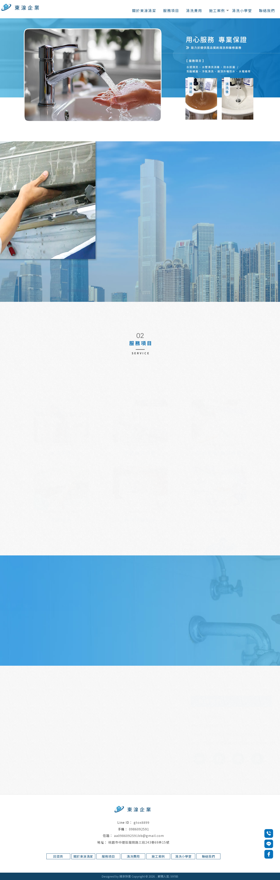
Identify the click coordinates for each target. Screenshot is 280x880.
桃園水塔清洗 (115, 867)
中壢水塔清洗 (133, 867)
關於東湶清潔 (144, 10)
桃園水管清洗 (165, 867)
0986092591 (139, 829)
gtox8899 (141, 822)
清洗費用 (194, 10)
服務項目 (171, 10)
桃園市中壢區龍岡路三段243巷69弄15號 (138, 842)
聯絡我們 (267, 10)
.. (156, 876)
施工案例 (217, 10)
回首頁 (58, 856)
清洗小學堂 (242, 10)
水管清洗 (149, 867)
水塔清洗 (99, 867)
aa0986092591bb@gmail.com (139, 835)
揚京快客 (125, 876)
